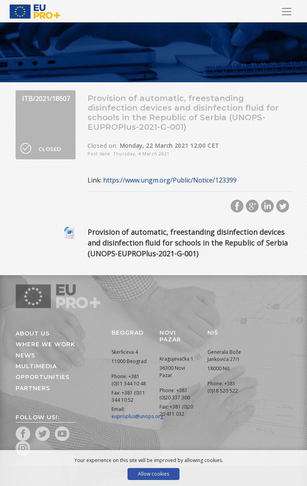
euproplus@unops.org (137, 416)
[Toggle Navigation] (286, 11)
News (25, 355)
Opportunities (43, 377)
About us (33, 333)
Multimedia (36, 366)
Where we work (45, 344)
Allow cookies (153, 473)
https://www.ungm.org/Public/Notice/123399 (170, 180)
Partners (33, 388)
